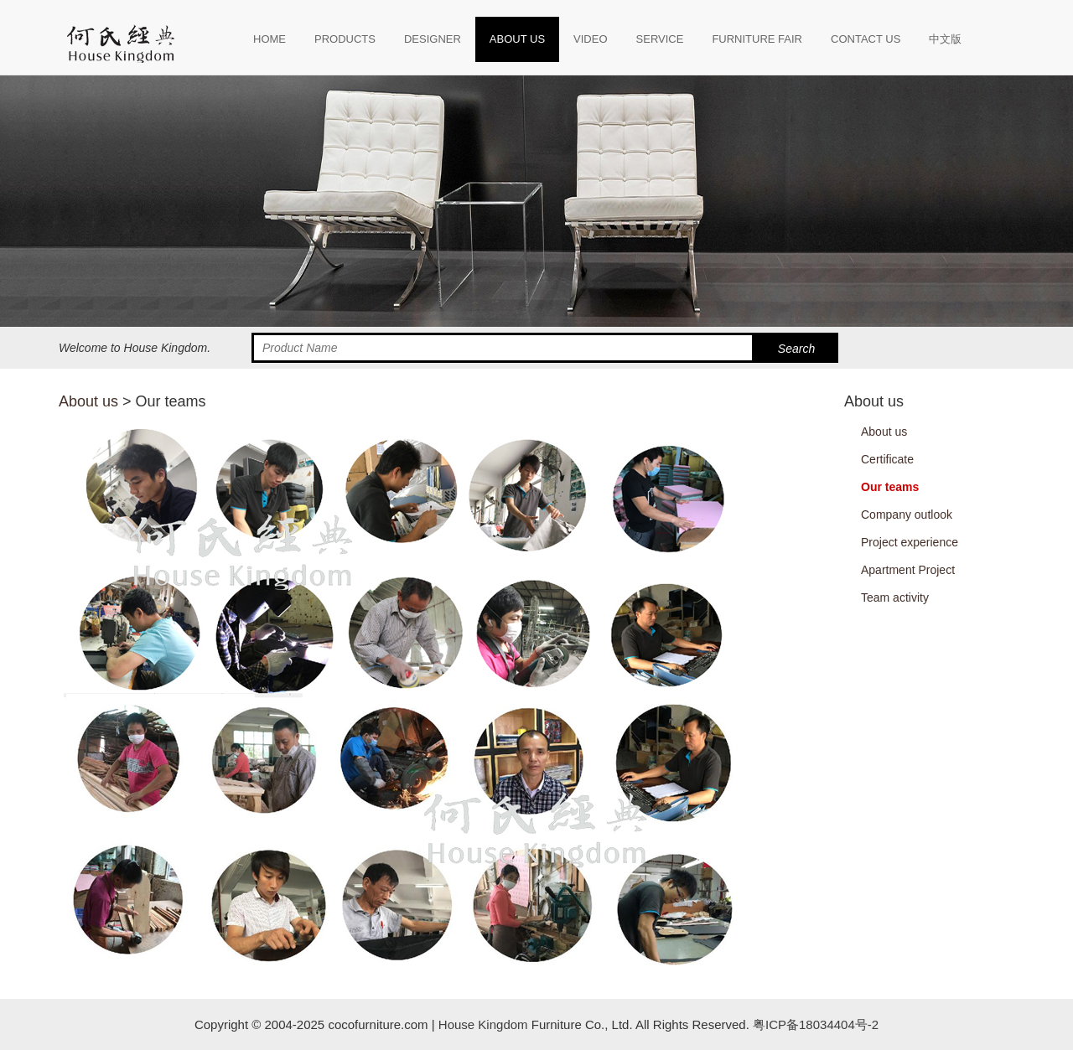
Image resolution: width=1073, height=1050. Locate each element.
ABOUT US (517, 39)
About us (88, 401)
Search (796, 348)
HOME (269, 39)
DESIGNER (432, 39)
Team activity (895, 597)
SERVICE (660, 39)
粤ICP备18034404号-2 (814, 1024)
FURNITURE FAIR (757, 39)
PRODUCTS (345, 39)
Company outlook (906, 514)
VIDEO (590, 39)
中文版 (945, 39)
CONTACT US (865, 39)
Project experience (909, 542)
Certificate (887, 459)
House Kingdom (483, 1024)
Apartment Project (908, 570)
